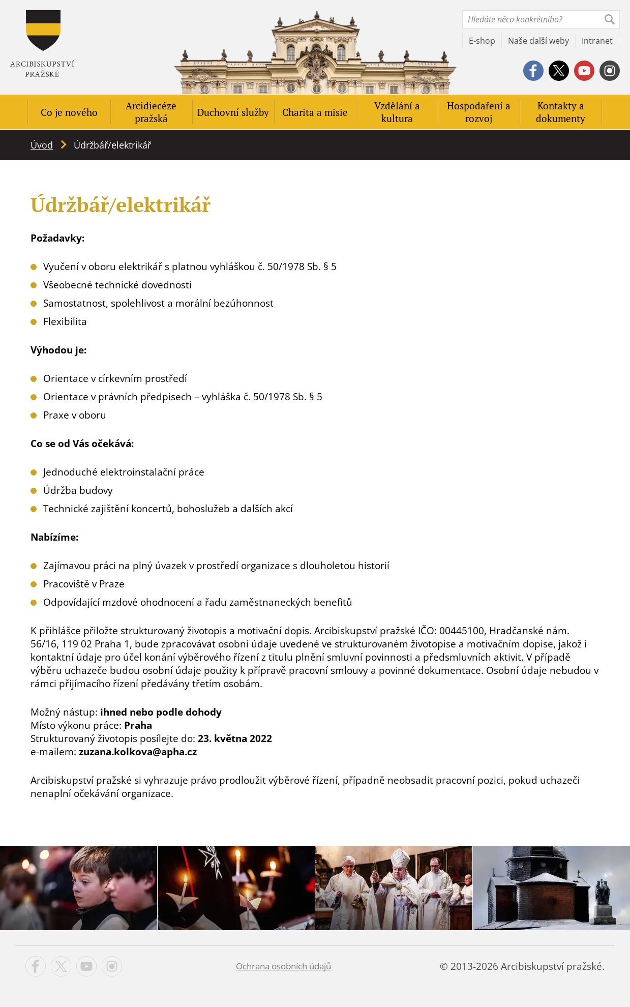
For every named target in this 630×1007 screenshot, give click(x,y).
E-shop (482, 40)
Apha (42, 43)
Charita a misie (315, 112)
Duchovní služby (233, 112)
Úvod (42, 145)
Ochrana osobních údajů (283, 966)
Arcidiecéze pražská (151, 112)
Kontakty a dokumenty (560, 112)
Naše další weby (538, 40)
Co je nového (69, 112)
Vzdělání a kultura (397, 112)
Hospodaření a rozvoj (479, 112)
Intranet (597, 40)
